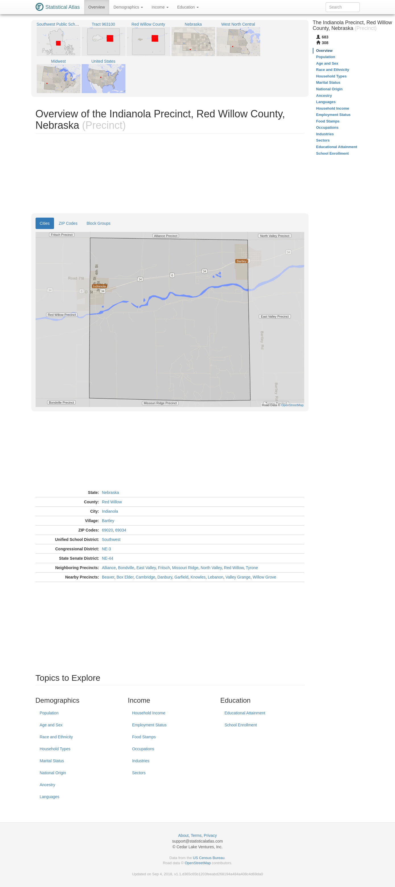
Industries (140, 761)
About (183, 835)
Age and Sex (51, 725)
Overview (96, 7)
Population (49, 713)
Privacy (210, 835)
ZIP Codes (68, 223)
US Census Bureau (208, 858)
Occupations (143, 749)
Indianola (110, 511)
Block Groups (98, 223)
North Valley (211, 567)
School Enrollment (240, 725)
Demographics (128, 7)
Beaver (108, 577)
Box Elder (125, 577)
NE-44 (107, 558)
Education (188, 7)
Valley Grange (238, 577)
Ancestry (47, 784)
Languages (49, 796)
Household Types (55, 749)
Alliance (109, 567)
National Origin (53, 772)
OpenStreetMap (198, 863)
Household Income (148, 713)
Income (160, 7)
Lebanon (216, 577)
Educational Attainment (244, 713)
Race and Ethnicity (56, 737)
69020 (107, 530)
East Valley (146, 567)
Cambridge (145, 577)
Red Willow (112, 502)
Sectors (138, 772)
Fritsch (164, 567)
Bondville (126, 567)
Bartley (108, 520)
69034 (120, 530)
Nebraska (110, 492)
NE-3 (106, 549)
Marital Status (52, 761)
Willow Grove (264, 577)
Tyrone (252, 567)
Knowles (198, 577)
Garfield (181, 577)
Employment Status (149, 725)
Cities (45, 223)
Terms (196, 835)
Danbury (165, 577)
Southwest (111, 539)
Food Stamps (144, 737)
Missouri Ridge (185, 567)
